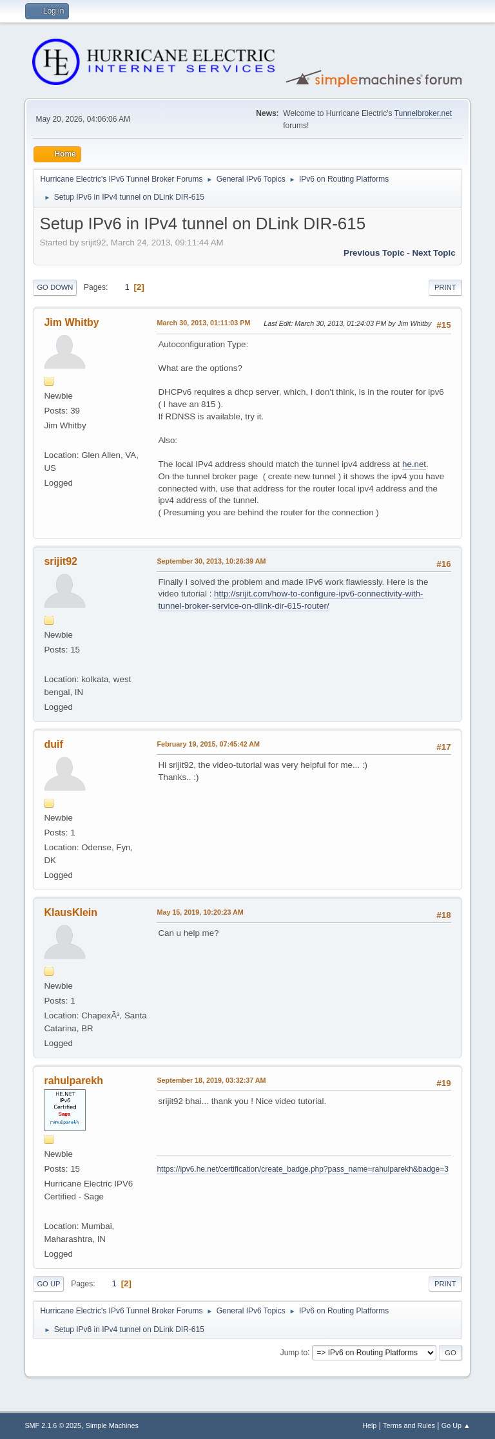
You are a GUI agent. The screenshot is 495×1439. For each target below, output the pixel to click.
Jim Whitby (71, 322)
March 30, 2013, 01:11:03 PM (203, 323)
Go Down (55, 287)
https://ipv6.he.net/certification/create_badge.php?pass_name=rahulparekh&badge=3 (302, 1169)
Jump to (294, 1352)
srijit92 (60, 561)
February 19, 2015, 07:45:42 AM (208, 744)
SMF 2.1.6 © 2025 (52, 1425)
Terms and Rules (409, 1425)
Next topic (433, 253)
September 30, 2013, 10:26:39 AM (211, 561)
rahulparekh (73, 1080)
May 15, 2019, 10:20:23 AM (200, 912)
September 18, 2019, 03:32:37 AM (211, 1080)
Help (369, 1425)
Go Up (48, 1284)
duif (53, 744)
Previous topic (374, 253)
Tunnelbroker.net (423, 113)
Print (445, 287)
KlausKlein (70, 912)
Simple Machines (112, 1425)
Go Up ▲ (456, 1425)
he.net (414, 464)
